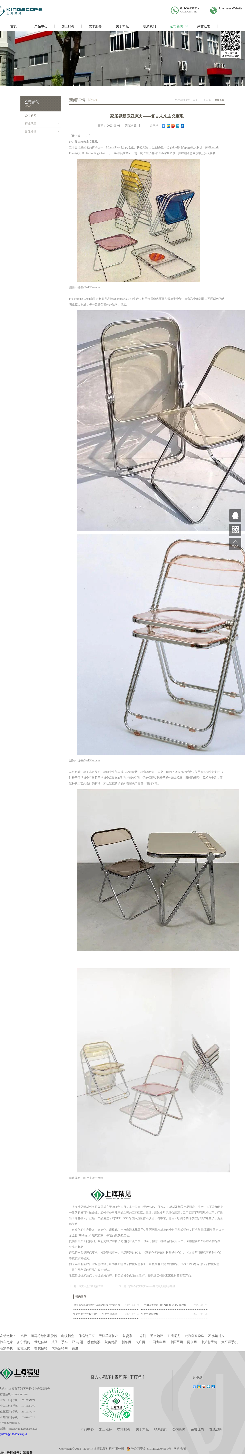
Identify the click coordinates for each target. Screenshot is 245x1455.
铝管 (23, 1336)
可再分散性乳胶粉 (44, 1336)
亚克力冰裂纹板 (149, 1313)
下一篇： (147, 1286)
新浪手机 (6, 1348)
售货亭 (127, 1336)
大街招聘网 (59, 1348)
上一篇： (86, 1286)
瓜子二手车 (59, 1342)
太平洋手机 (229, 1342)
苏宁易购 (23, 1342)
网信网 (192, 1342)
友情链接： (8, 1336)
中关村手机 (209, 1342)
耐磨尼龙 (173, 1336)
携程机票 (93, 1342)
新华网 (126, 1342)
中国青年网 (157, 1342)
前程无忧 (23, 1348)
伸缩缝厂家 (86, 1336)
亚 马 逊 (77, 1342)
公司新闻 (206, 100)
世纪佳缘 (40, 1342)
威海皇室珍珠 (194, 1336)
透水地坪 (156, 1336)
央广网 (140, 1342)
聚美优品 (111, 1342)
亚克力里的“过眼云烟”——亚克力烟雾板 (95, 1313)
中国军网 (176, 1342)
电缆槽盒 (67, 1336)
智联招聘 (40, 1348)
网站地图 (180, 1448)
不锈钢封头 (216, 1336)
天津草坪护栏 (108, 1336)
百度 (75, 1348)
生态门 (141, 1336)
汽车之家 (6, 1342)
